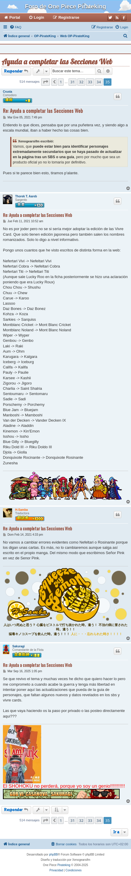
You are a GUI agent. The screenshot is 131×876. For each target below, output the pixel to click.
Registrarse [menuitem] (68, 17)
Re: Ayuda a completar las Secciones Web (43, 111)
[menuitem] (15, 27)
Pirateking (63, 865)
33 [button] (90, 82)
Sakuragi (18, 646)
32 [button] (81, 82)
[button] (45, 81)
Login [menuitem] (39, 17)
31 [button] (72, 82)
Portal (14, 17)
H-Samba (21, 509)
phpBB (53, 854)
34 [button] (99, 82)
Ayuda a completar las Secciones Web (56, 61)
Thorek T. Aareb (26, 196)
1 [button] (61, 82)
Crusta (7, 91)
